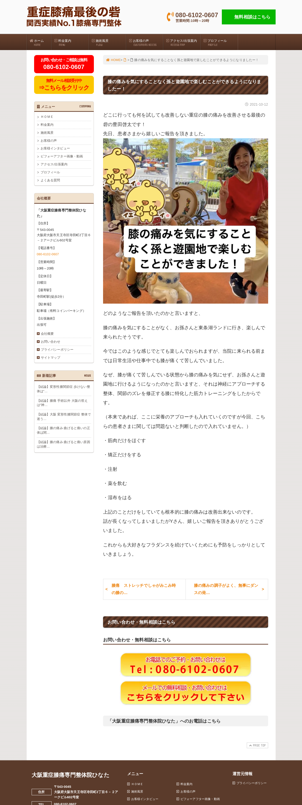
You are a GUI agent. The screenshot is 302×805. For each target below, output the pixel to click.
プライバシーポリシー (57, 351)
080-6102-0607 (48, 255)
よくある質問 (50, 181)
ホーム (41, 43)
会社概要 (47, 335)
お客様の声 (146, 43)
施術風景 (109, 43)
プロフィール (220, 43)
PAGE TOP (257, 747)
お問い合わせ (50, 343)
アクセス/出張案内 (183, 43)
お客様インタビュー (55, 149)
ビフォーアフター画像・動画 (62, 157)
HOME (113, 60)
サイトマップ (50, 359)
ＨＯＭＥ (47, 117)
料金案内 (71, 43)
